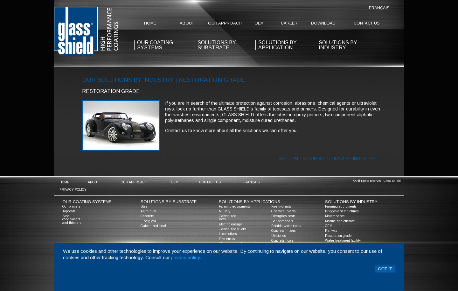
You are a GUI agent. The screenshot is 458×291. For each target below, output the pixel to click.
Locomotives (228, 234)
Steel (145, 206)
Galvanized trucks (232, 229)
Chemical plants (283, 211)
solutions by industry (351, 201)
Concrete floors (282, 240)
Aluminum (148, 211)
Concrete (147, 216)
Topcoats (68, 211)
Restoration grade (338, 236)
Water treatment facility (343, 240)
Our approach (225, 23)
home (150, 23)
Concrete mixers (283, 230)
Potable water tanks (286, 226)
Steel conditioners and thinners (71, 219)
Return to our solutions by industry (327, 158)
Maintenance (335, 216)
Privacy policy (73, 189)
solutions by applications (249, 201)
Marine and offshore (340, 221)
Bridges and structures (341, 211)
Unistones (278, 236)
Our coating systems (87, 201)
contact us (367, 23)
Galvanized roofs (227, 217)
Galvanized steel (153, 226)
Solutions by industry (338, 45)
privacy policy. (186, 257)
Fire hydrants (281, 206)
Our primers (71, 206)
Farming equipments (234, 206)
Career (289, 23)
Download (323, 23)
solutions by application (277, 45)
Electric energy (230, 224)
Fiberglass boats (283, 216)
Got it (385, 268)
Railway (331, 230)
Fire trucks (227, 239)
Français (379, 7)
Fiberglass (148, 221)
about (187, 23)
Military (224, 211)
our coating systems (155, 45)
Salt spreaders (282, 221)
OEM (259, 23)
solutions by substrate (217, 45)
